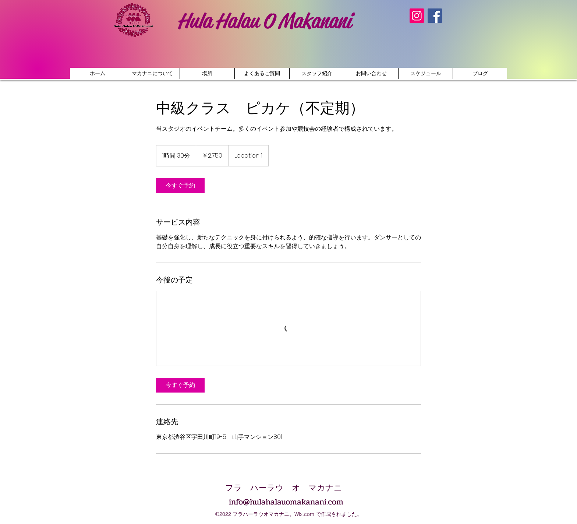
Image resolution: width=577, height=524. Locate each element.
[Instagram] (417, 15)
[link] (180, 185)
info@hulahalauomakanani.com (286, 502)
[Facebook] (435, 15)
